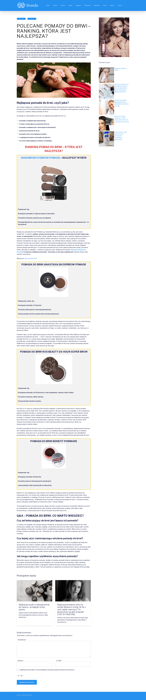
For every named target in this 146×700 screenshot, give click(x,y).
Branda (19, 695)
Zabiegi (78, 5)
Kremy (63, 5)
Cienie (55, 5)
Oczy (31, 18)
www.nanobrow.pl (30, 258)
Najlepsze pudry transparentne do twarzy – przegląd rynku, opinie (34, 607)
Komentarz (22, 640)
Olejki (70, 5)
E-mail (59, 660)
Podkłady (87, 5)
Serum (112, 5)
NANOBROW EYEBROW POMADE (40, 157)
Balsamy (97, 5)
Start (48, 5)
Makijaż (21, 18)
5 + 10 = (21, 676)
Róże (105, 5)
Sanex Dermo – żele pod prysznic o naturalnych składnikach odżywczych (121, 135)
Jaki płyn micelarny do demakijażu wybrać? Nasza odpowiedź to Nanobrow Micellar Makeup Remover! (122, 88)
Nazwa (21, 660)
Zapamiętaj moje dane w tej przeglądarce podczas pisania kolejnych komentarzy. (47, 670)
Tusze (120, 5)
